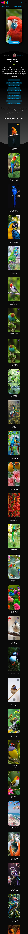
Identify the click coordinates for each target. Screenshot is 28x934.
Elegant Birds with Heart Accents (14, 859)
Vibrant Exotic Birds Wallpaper (14, 457)
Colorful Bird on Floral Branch (14, 797)
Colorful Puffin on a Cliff (14, 673)
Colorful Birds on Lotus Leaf (14, 581)
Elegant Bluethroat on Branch (14, 704)
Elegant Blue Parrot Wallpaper (14, 210)
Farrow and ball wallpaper (14, 95)
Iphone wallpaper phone (14, 80)
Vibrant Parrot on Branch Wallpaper (14, 180)
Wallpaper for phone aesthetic (14, 100)
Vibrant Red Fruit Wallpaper (14, 519)
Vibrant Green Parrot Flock (14, 272)
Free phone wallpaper (14, 93)
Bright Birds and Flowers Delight (14, 488)
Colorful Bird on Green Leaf (14, 365)
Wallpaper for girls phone (14, 103)
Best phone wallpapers (14, 85)
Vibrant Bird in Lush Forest (14, 426)
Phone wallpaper (18, 6)
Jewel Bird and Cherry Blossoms (14, 889)
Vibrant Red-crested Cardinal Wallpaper (14, 303)
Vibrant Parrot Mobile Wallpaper (14, 241)
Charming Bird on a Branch (14, 643)
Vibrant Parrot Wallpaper (14, 149)
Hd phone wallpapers (14, 87)
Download (14, 43)
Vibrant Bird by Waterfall (14, 735)
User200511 (18, 55)
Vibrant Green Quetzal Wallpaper (14, 550)
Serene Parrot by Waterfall (14, 396)
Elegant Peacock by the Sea (14, 828)
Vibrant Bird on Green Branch (14, 334)
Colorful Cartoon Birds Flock (14, 612)
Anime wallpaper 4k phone (14, 98)
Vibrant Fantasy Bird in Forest (14, 920)
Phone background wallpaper (14, 90)
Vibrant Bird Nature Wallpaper (14, 766)
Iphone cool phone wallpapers (14, 82)
